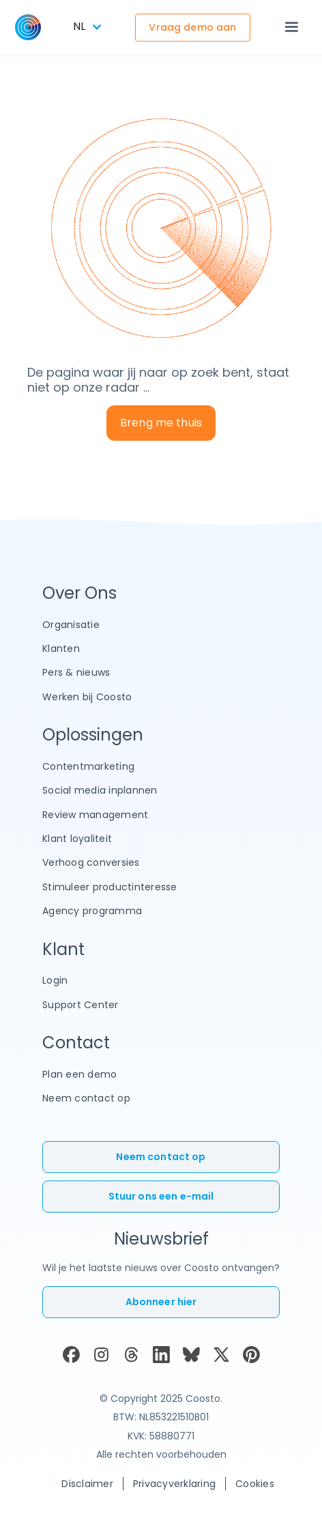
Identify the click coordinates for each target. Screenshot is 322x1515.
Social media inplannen (100, 790)
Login (55, 980)
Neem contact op (86, 1098)
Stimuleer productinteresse (109, 887)
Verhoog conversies (91, 862)
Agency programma (92, 911)
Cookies (254, 1483)
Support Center (80, 1005)
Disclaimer (87, 1483)
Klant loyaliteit (77, 838)
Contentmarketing (88, 766)
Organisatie (71, 624)
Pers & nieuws (76, 672)
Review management (95, 815)
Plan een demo (79, 1074)
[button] (291, 27)
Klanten (61, 648)
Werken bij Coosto (87, 697)
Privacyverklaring (174, 1483)
